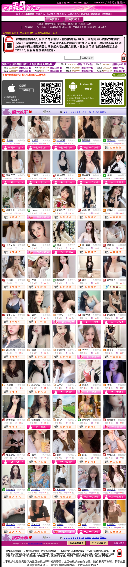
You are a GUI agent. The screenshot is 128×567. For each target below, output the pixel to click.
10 (83, 112)
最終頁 (103, 112)
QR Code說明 (119, 75)
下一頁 (88, 112)
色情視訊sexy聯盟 (35, 543)
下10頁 (95, 112)
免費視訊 (21, 140)
